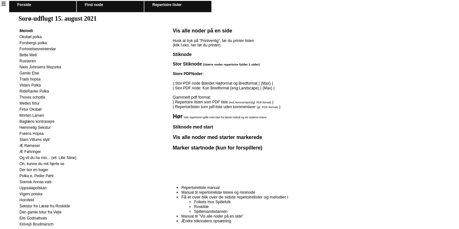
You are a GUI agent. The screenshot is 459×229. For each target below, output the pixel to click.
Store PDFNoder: (188, 74)
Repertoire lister (167, 5)
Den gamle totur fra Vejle (40, 212)
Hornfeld (26, 200)
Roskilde (201, 207)
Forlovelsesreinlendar (37, 49)
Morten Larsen (31, 115)
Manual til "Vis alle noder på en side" (212, 216)
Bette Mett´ (28, 55)
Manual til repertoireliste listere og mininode (218, 192)
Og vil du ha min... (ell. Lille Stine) (47, 158)
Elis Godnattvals (33, 218)
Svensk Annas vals (35, 182)
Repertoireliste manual (200, 187)
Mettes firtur (29, 103)
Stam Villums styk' (34, 139)
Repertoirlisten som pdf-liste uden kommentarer (215, 107)
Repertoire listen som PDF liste (223, 102)
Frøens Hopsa (31, 133)
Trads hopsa (29, 79)
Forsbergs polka (33, 43)
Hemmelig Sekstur (35, 127)
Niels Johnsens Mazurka (40, 67)
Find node (94, 5)
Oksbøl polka (30, 37)
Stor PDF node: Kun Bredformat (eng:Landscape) (217, 88)
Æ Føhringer (30, 151)
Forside (24, 5)
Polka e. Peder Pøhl (36, 176)
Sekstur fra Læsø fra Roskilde (44, 206)
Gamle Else (29, 73)
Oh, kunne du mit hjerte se (41, 164)
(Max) (266, 83)
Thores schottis (32, 97)
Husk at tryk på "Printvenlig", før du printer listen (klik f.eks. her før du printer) (213, 42)
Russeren (27, 61)
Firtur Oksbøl (30, 109)
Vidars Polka (30, 85)
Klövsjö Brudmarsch (36, 224)
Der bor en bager (33, 170)
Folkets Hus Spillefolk (212, 202)
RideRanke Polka (34, 91)
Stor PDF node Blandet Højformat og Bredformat (217, 83)
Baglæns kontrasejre (37, 121)
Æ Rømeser (29, 145)
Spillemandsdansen (211, 211)
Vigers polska (30, 194)
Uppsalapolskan (33, 188)
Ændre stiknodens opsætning (206, 221)
